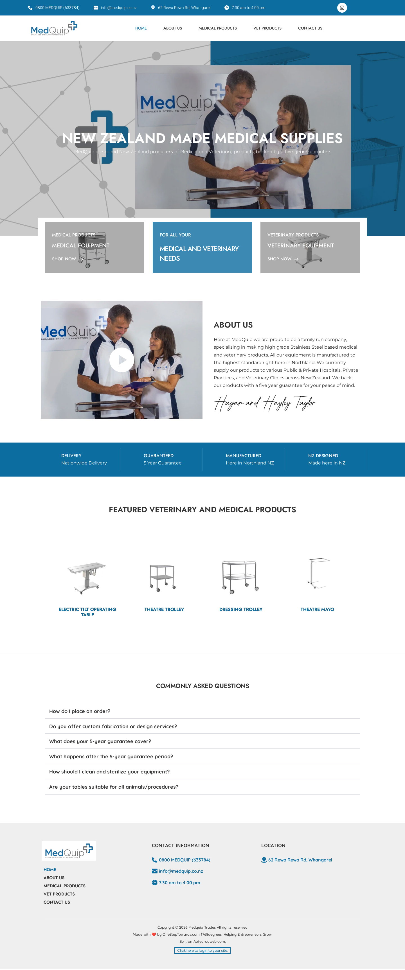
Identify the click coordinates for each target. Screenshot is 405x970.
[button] (202, 712)
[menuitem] (141, 28)
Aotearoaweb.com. (210, 942)
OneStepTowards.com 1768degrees (192, 935)
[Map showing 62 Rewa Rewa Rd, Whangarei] (312, 884)
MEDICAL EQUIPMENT (80, 246)
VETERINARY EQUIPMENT (300, 246)
